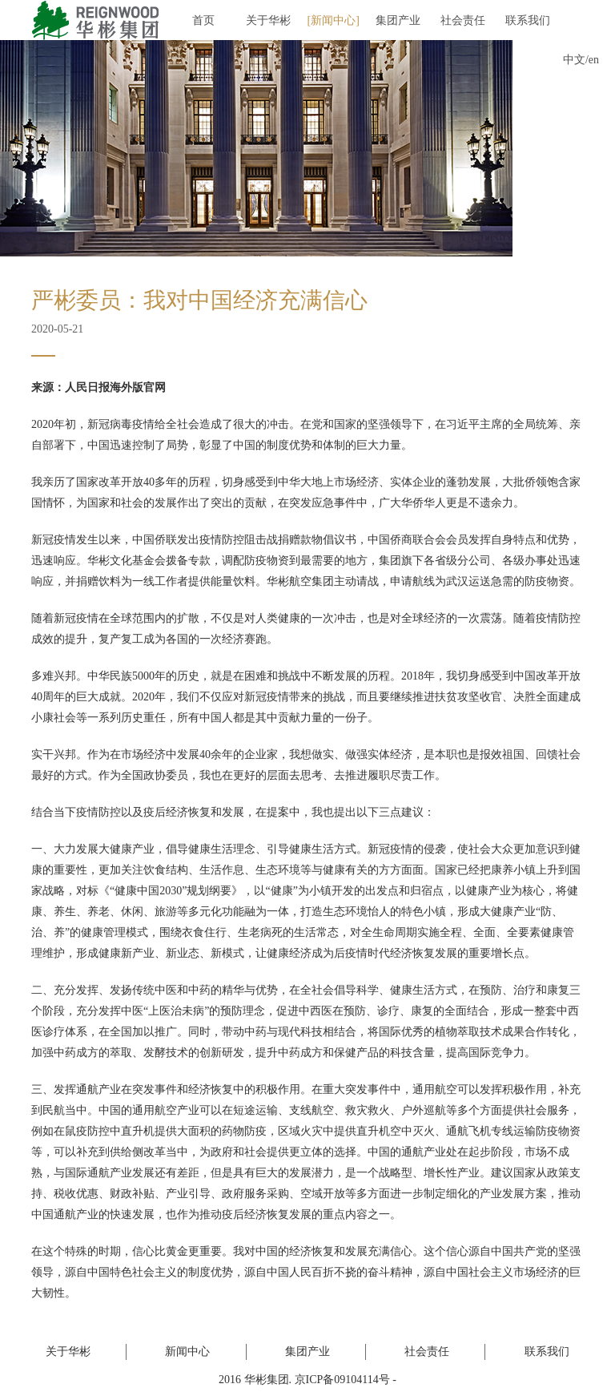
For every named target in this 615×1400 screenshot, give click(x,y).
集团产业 (398, 20)
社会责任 (462, 20)
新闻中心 (333, 20)
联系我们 (527, 20)
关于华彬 (268, 20)
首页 (203, 20)
